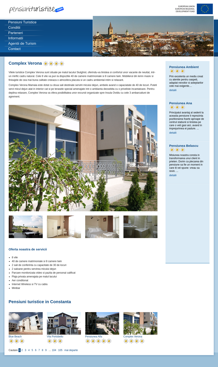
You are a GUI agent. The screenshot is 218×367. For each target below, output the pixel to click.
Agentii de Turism (22, 43)
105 (60, 350)
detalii (173, 90)
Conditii (14, 28)
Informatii (15, 38)
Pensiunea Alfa (93, 336)
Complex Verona (132, 336)
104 (54, 350)
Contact (14, 49)
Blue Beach (15, 336)
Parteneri (15, 33)
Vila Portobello (55, 336)
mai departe (71, 350)
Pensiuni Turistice (22, 22)
